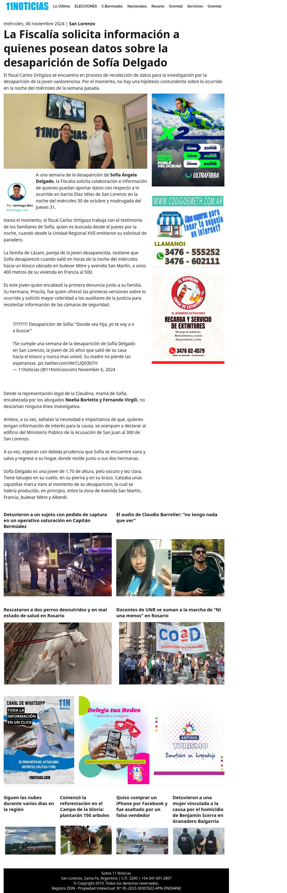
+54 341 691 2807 (156, 878)
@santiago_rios (17, 210)
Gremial (176, 6)
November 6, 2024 (96, 370)
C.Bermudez (112, 6)
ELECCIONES (86, 6)
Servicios (195, 6)
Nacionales (137, 6)
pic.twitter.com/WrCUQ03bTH (67, 363)
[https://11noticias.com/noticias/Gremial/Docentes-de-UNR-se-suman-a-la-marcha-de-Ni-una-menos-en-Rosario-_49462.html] (170, 646)
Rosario (157, 6)
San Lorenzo (82, 24)
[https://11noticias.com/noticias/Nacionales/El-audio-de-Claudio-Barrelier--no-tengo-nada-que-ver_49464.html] (170, 555)
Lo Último (61, 6)
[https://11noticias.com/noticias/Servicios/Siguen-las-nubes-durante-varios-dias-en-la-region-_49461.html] (30, 825)
